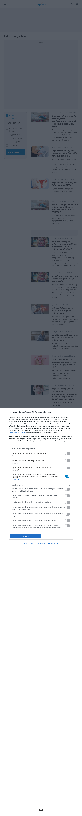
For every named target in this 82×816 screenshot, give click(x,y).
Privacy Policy (53, 543)
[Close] (78, 412)
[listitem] (41, 449)
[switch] (67, 453)
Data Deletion (28, 543)
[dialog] (41, 612)
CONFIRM (26, 536)
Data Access (41, 543)
